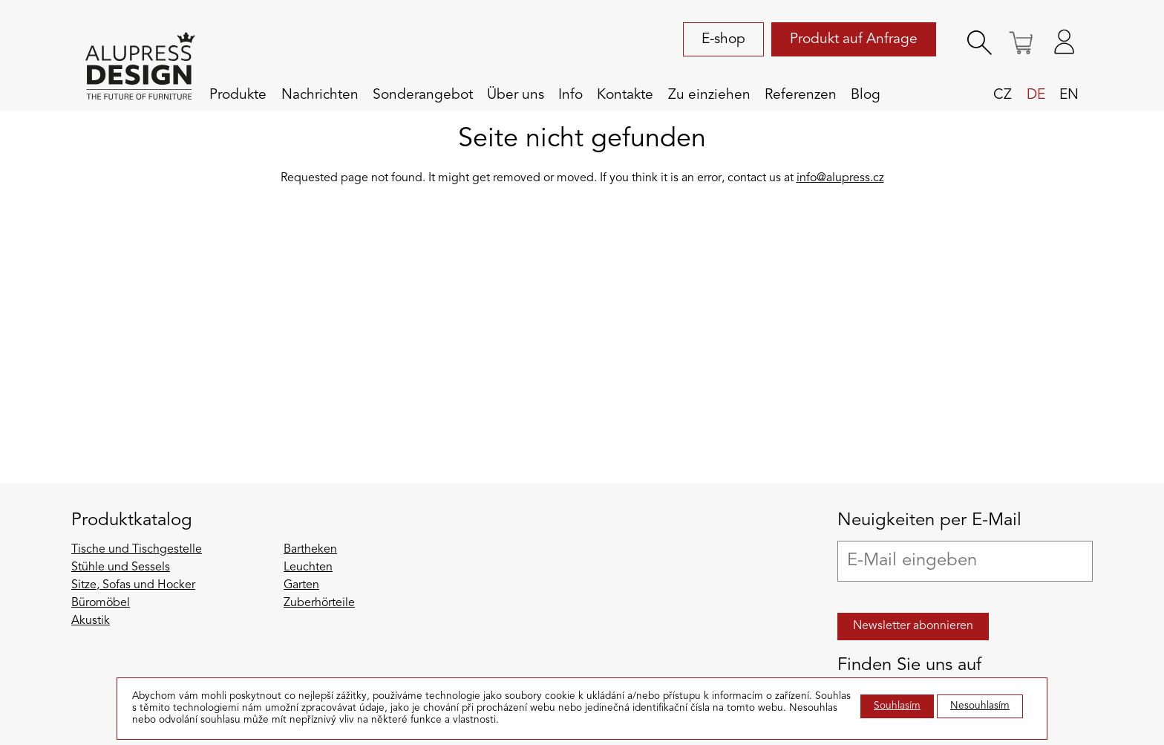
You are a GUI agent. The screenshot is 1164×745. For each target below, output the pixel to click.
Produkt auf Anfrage (854, 39)
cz (1002, 95)
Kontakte (625, 95)
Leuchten (308, 567)
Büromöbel (100, 603)
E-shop (723, 39)
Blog (865, 95)
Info (570, 95)
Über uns (515, 95)
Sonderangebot (423, 95)
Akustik (90, 621)
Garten (301, 585)
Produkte (238, 95)
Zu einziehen (709, 95)
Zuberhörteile (319, 603)
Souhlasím (897, 706)
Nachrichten (320, 95)
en (1069, 95)
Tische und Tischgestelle (136, 550)
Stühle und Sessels (120, 567)
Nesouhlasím (980, 706)
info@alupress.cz (840, 178)
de (1036, 95)
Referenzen (801, 95)
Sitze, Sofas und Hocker (133, 585)
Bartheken (310, 550)
